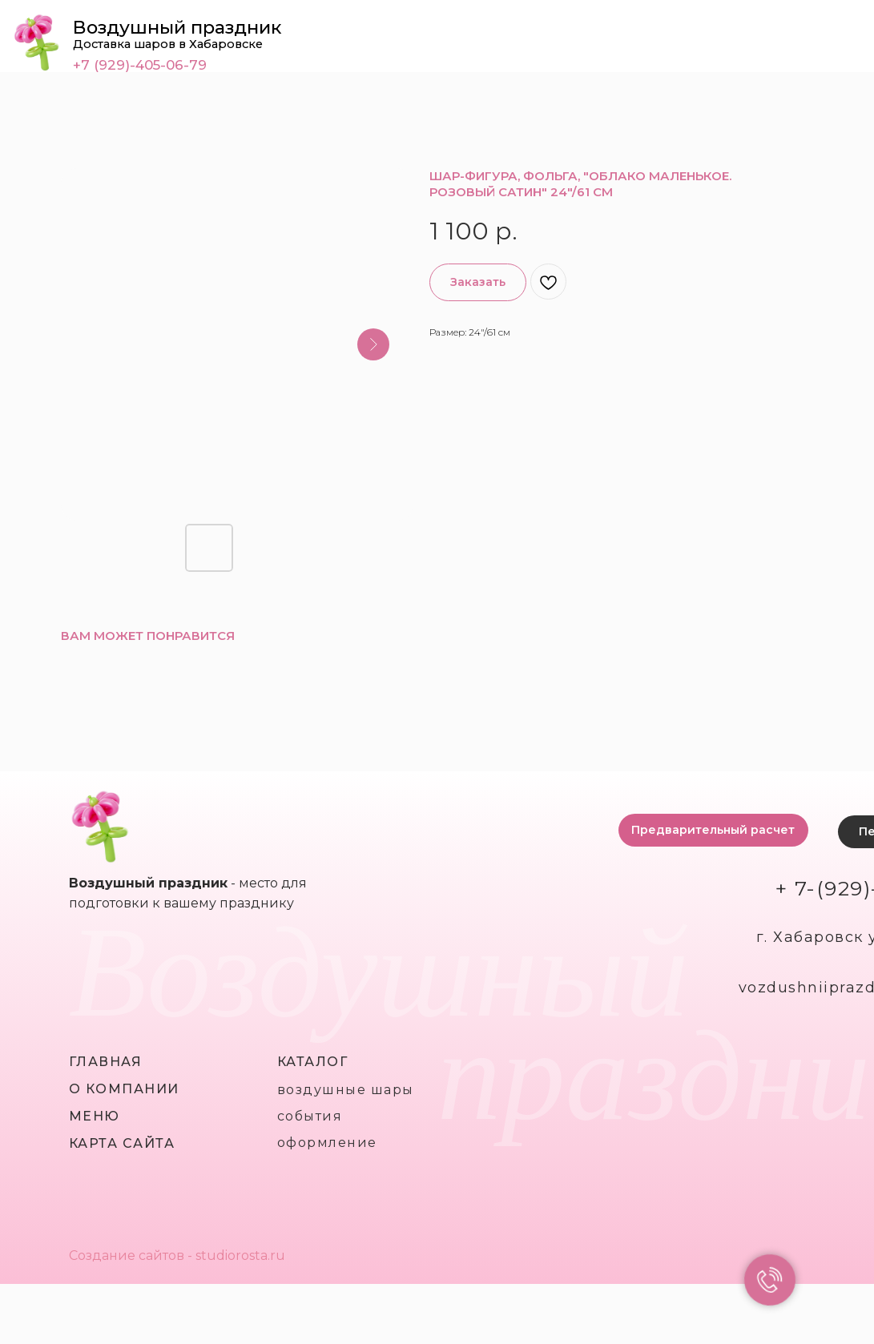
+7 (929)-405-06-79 (140, 65)
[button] (713, 830)
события (310, 1116)
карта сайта (122, 1143)
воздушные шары (345, 1089)
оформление (327, 1142)
